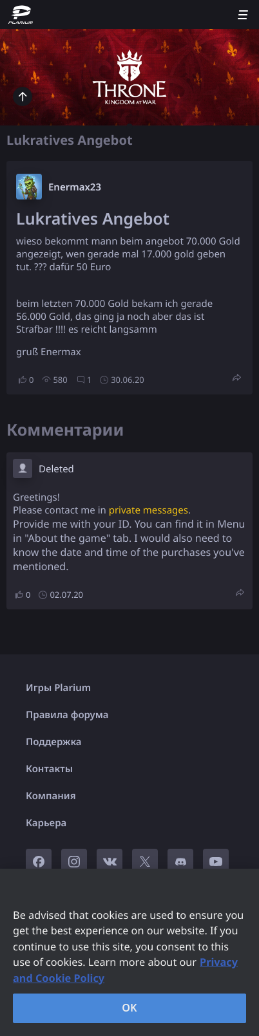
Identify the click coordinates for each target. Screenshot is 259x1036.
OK (129, 1008)
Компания (51, 796)
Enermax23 (74, 187)
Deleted (56, 469)
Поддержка (54, 741)
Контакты (49, 769)
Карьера (46, 823)
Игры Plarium (58, 687)
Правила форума (67, 714)
